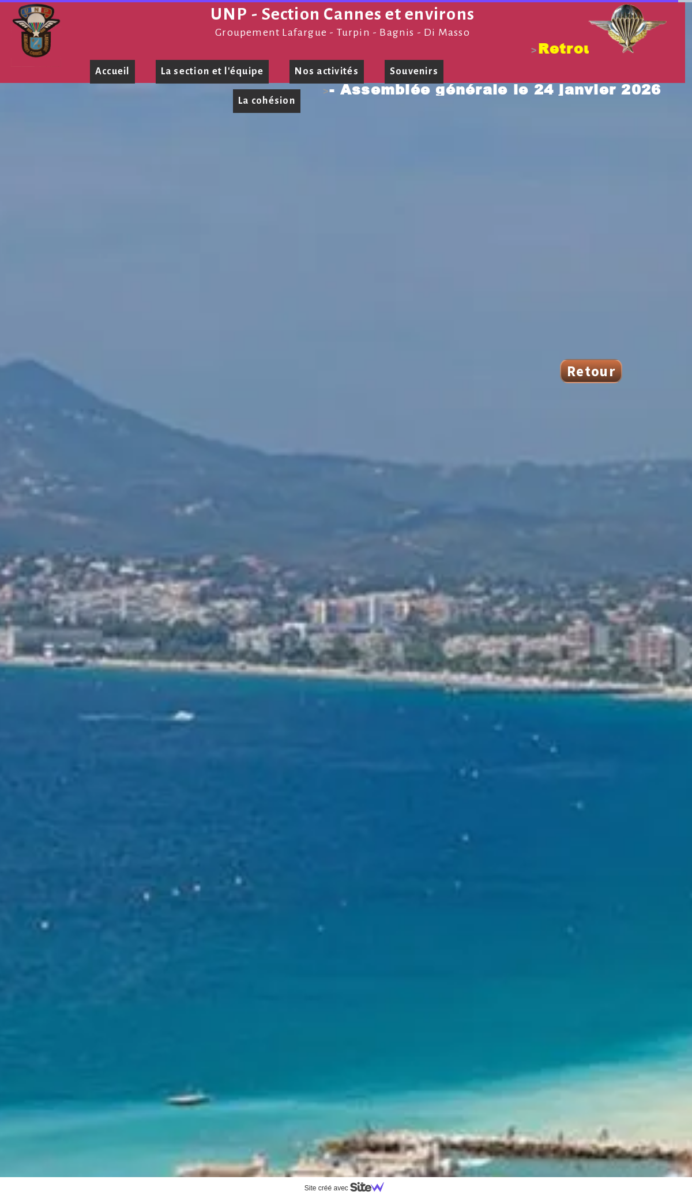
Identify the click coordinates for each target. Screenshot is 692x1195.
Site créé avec (348, 1188)
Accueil (112, 71)
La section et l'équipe (212, 71)
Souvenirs (414, 71)
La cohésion (266, 101)
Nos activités (326, 71)
